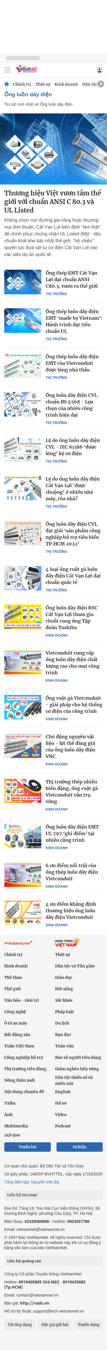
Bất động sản (17, 1034)
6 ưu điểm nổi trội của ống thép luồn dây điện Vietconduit (72, 872)
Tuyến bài (28, 1147)
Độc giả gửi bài (54, 1324)
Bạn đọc (63, 1034)
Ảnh (8, 1114)
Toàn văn (64, 1046)
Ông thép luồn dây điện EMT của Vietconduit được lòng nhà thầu (72, 363)
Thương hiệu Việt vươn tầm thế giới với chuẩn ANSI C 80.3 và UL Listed (52, 201)
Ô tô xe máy (15, 1023)
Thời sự (42, 84)
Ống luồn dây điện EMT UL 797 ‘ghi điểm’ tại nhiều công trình (72, 833)
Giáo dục (63, 977)
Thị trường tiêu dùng (25, 1068)
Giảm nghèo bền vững (77, 1068)
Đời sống (64, 988)
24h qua (12, 1134)
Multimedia (16, 1126)
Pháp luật (64, 1011)
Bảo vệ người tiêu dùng (78, 1057)
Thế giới (12, 988)
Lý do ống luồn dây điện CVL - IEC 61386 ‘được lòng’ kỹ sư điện (73, 446)
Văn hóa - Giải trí (21, 1000)
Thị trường (56, 294)
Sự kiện (79, 1147)
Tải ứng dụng (20, 1324)
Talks (9, 1103)
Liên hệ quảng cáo (24, 1260)
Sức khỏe (64, 1000)
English (62, 1091)
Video (61, 1114)
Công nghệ (15, 1011)
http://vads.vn (34, 1303)
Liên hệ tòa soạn (22, 1195)
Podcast (63, 1126)
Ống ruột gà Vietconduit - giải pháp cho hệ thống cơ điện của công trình (74, 704)
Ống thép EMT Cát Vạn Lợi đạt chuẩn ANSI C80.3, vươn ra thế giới (72, 279)
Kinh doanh (66, 84)
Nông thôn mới (19, 1080)
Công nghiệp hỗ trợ (23, 1057)
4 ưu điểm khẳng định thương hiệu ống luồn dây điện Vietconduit (71, 910)
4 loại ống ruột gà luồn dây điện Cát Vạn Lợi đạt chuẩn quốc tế (73, 575)
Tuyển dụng (89, 1324)
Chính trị (22, 84)
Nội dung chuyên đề (24, 1091)
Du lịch (62, 1023)
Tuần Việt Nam (19, 1046)
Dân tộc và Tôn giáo (75, 966)
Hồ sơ (60, 1103)
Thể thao (13, 977)
